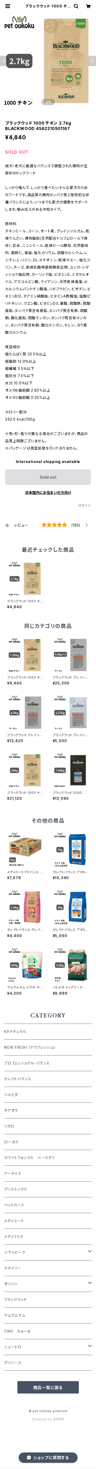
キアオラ (11, 1110)
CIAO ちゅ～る (17, 1331)
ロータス (11, 1142)
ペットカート (14, 1205)
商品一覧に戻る (48, 1387)
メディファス (14, 1236)
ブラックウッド (15, 1299)
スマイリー (12, 1268)
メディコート (14, 1221)
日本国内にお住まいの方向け (48, 492)
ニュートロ (13, 1347)
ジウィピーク (14, 1252)
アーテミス (13, 1173)
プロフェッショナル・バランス (27, 1063)
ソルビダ (11, 1094)
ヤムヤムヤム (14, 1315)
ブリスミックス (15, 1189)
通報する (84, 505)
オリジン (11, 1284)
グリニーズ (12, 1362)
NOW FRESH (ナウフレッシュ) (29, 1047)
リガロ (9, 1126)
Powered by (48, 1419)
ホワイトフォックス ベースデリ (29, 1157)
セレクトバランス (17, 1079)
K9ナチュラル (15, 1031)
